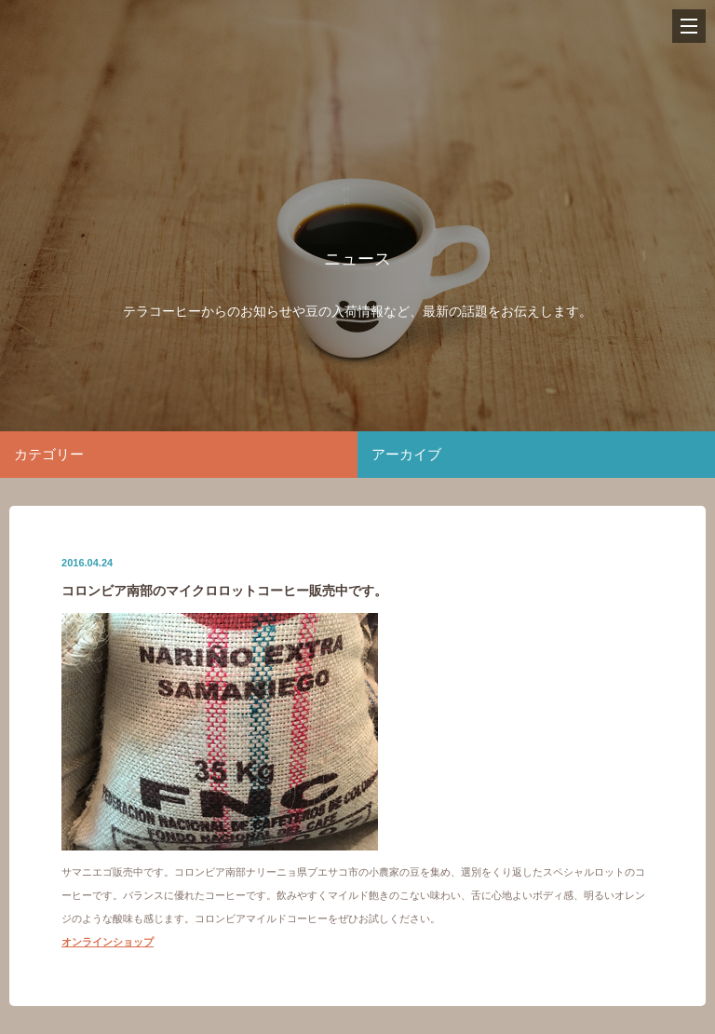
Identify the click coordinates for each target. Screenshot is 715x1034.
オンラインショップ (107, 941)
